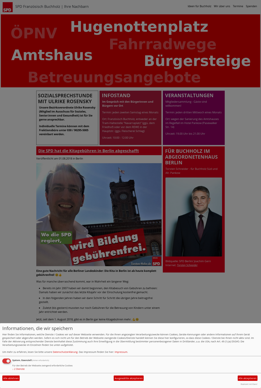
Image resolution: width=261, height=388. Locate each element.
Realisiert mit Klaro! (249, 384)
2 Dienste (18, 368)
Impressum (121, 352)
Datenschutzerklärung (65, 352)
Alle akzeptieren (248, 378)
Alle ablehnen (11, 378)
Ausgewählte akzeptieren (129, 378)
